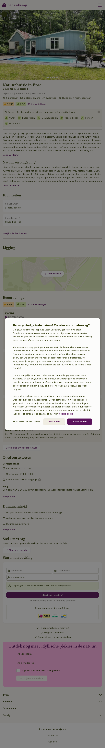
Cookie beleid (66, 414)
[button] (27, 421)
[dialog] (52, 374)
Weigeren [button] (54, 421)
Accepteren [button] (80, 421)
